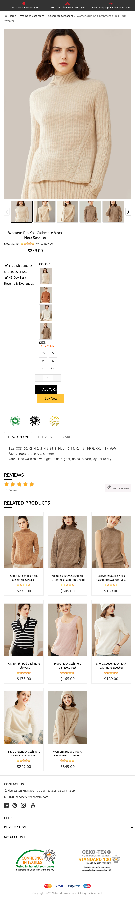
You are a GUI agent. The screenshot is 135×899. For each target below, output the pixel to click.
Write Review (44, 243)
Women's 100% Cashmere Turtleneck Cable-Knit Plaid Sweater (67, 578)
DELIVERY (45, 437)
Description (18, 437)
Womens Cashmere (32, 15)
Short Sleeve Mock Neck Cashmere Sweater (111, 665)
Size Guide (47, 346)
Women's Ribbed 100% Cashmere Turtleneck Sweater (67, 753)
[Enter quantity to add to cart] (48, 378)
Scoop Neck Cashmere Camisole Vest (67, 665)
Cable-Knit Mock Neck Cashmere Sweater (24, 577)
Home (12, 15)
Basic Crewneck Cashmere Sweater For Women (24, 753)
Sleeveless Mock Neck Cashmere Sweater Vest (111, 577)
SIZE (42, 342)
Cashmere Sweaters (60, 15)
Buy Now (50, 398)
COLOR (44, 264)
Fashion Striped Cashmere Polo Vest (24, 665)
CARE (67, 437)
